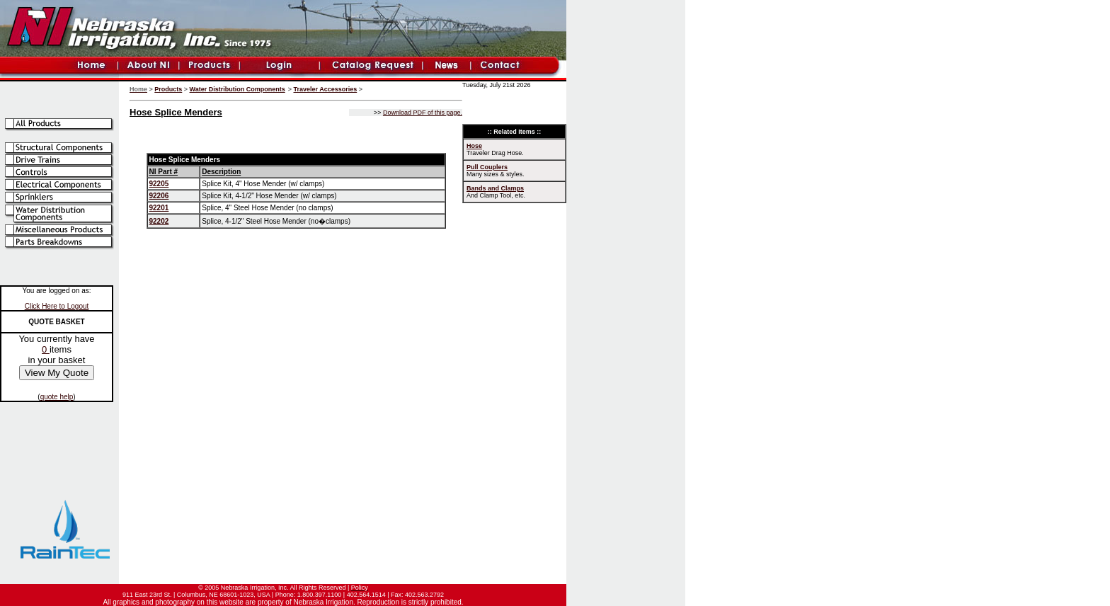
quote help (57, 397)
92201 (159, 208)
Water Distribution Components (237, 89)
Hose (474, 145)
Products (168, 89)
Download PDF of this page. (422, 112)
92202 (159, 221)
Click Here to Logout (57, 306)
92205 (159, 184)
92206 (159, 196)
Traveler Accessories (325, 89)
